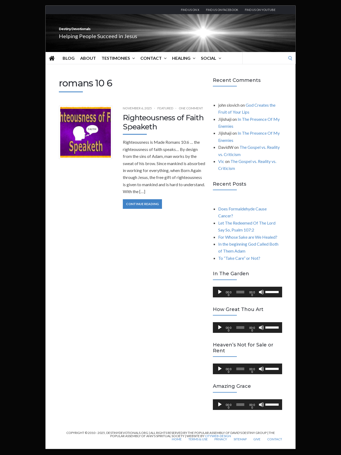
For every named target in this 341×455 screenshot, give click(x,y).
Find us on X (190, 9)
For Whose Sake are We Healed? (247, 242)
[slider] (240, 298)
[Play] (219, 298)
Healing (183, 64)
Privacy (220, 445)
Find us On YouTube (260, 9)
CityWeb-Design (218, 442)
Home (177, 445)
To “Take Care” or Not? (239, 263)
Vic (221, 167)
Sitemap (240, 445)
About (88, 63)
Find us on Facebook (222, 9)
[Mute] (261, 298)
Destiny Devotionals (104, 32)
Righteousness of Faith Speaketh (163, 128)
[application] (247, 298)
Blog (69, 63)
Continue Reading (142, 210)
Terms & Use (198, 445)
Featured (165, 114)
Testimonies (118, 64)
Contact (153, 64)
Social (211, 64)
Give (257, 445)
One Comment (191, 114)
